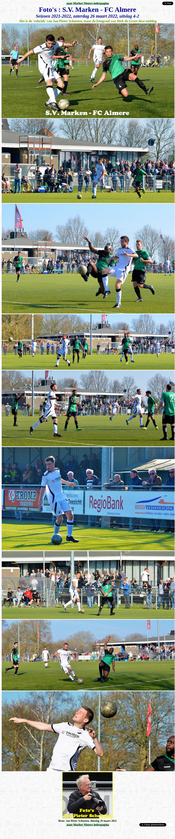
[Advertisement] (41, 832)
